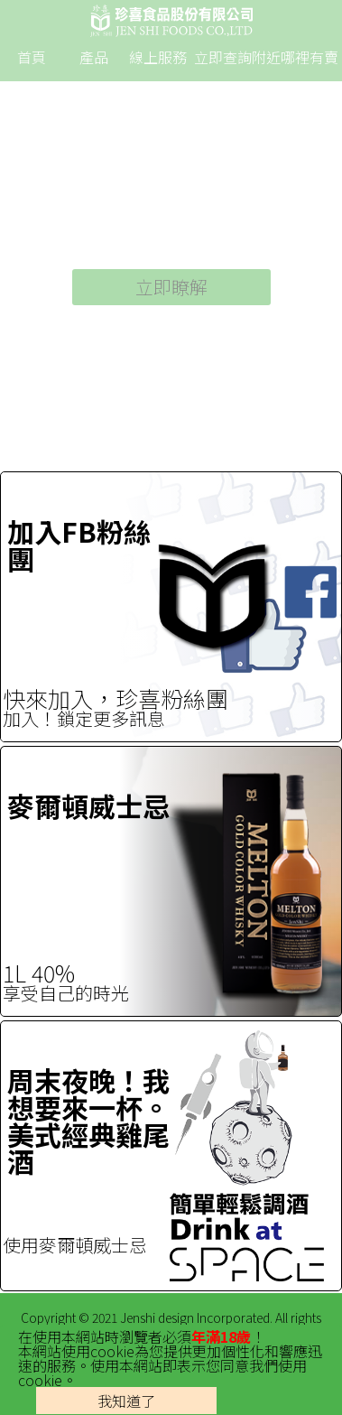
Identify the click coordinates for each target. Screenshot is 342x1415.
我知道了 (126, 1400)
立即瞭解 (171, 287)
